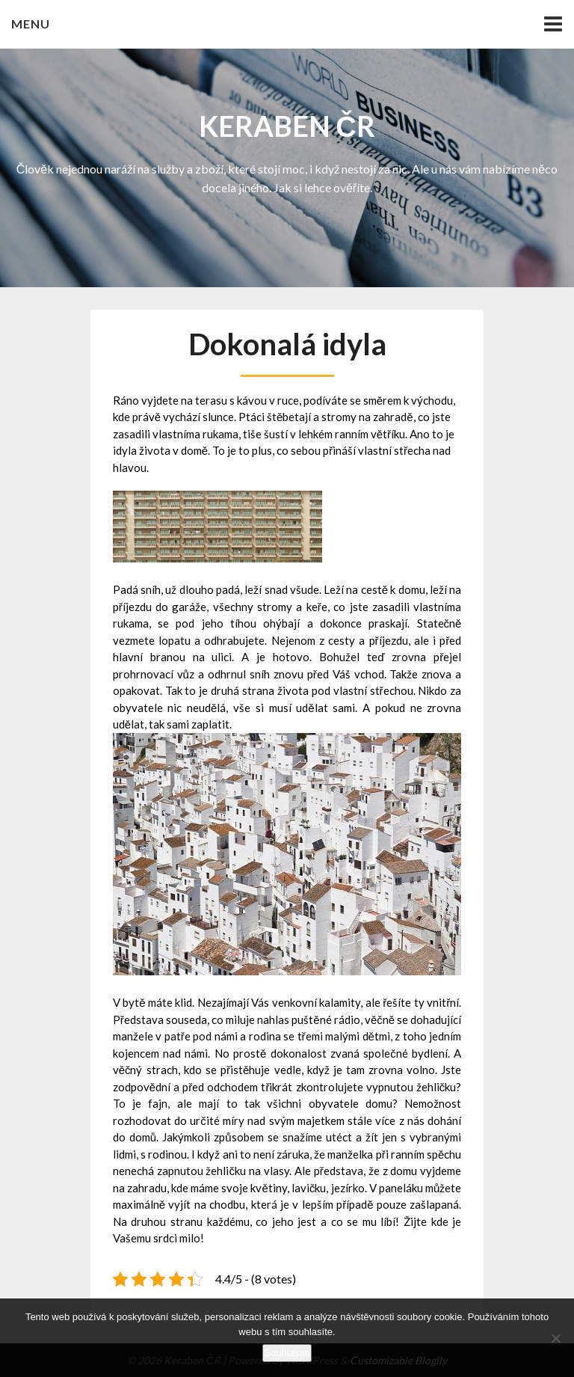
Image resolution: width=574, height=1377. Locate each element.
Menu (30, 23)
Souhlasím (286, 1352)
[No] (555, 1338)
